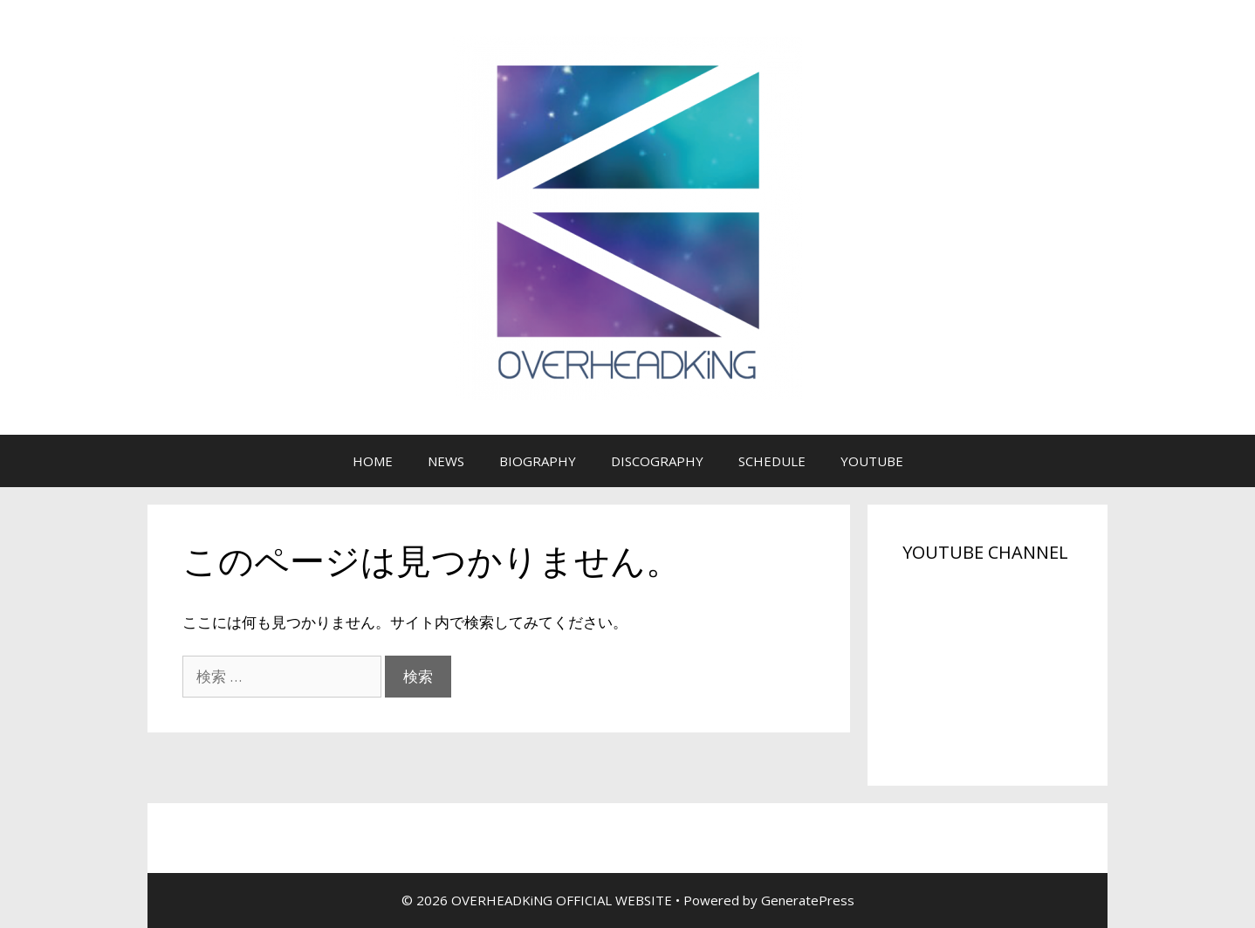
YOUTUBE (871, 461)
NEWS (446, 461)
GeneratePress (807, 900)
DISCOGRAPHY (657, 461)
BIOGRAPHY (537, 461)
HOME (373, 461)
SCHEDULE (772, 461)
